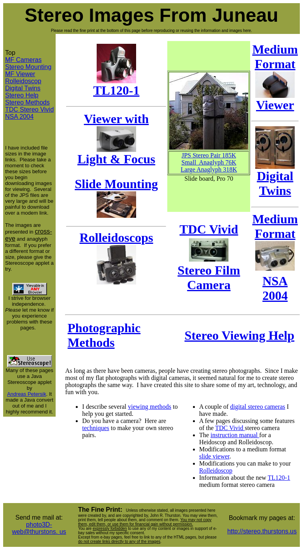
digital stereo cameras (257, 406)
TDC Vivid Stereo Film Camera (209, 257)
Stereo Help (22, 95)
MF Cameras (23, 59)
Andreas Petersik (26, 394)
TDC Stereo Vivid (29, 109)
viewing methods (149, 406)
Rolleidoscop (23, 81)
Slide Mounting (116, 184)
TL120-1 (116, 84)
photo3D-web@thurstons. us (39, 528)
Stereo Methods (27, 102)
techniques (95, 428)
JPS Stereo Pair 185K (208, 155)
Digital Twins (23, 88)
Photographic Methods (103, 335)
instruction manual (235, 435)
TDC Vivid (230, 428)
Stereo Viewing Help (240, 335)
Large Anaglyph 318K (209, 169)
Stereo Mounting (28, 67)
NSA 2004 (19, 116)
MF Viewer (20, 74)
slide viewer (214, 456)
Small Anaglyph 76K (208, 162)
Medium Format (275, 226)
